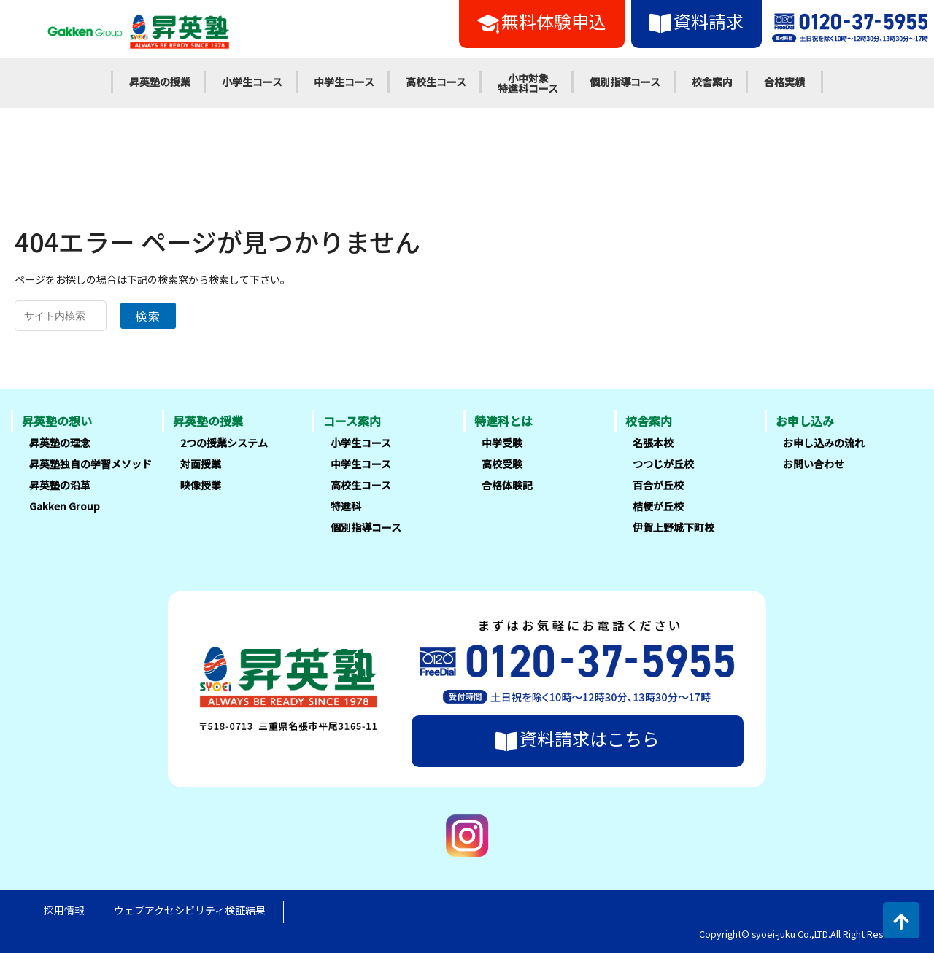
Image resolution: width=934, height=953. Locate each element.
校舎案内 (712, 81)
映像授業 (200, 485)
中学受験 (502, 442)
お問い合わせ (813, 464)
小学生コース (252, 81)
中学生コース (344, 81)
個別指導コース (625, 81)
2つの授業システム (224, 442)
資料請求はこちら (577, 739)
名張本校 (653, 442)
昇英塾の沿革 (59, 485)
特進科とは (503, 421)
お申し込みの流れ (824, 442)
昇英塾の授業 (159, 81)
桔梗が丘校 (658, 506)
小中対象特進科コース (528, 83)
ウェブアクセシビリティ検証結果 (190, 910)
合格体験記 (507, 485)
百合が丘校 (658, 485)
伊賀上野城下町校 (673, 527)
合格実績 (784, 81)
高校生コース (436, 81)
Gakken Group (64, 506)
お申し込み (805, 421)
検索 (148, 315)
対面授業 (200, 464)
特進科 (346, 506)
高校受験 (502, 464)
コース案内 (352, 421)
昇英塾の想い (57, 421)
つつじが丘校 (663, 464)
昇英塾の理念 (59, 442)
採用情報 (64, 910)
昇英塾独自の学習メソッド (90, 464)
